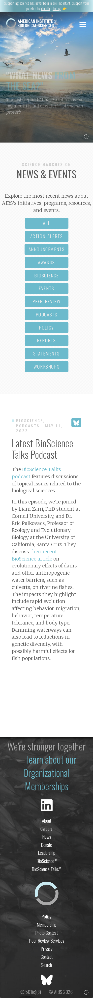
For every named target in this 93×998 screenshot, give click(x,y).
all (46, 223)
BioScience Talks (46, 869)
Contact (47, 956)
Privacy (47, 948)
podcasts (47, 314)
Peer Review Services (46, 940)
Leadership (46, 852)
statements (46, 353)
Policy (46, 916)
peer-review (46, 301)
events (46, 288)
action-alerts (46, 236)
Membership (46, 924)
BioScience (46, 860)
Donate (46, 844)
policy (46, 327)
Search (46, 964)
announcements (47, 249)
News (46, 836)
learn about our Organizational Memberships (49, 772)
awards (46, 262)
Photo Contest (46, 932)
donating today (51, 8)
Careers (46, 828)
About (46, 820)
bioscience (46, 275)
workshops (46, 366)
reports (46, 340)
